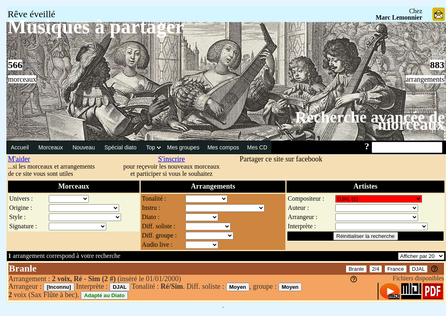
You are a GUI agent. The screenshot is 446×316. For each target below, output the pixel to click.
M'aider (19, 159)
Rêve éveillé (31, 14)
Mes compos (223, 147)
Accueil (20, 147)
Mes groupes (183, 147)
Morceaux (51, 147)
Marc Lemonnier (399, 17)
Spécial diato (121, 147)
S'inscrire (171, 159)
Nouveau (84, 147)
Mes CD (257, 147)
